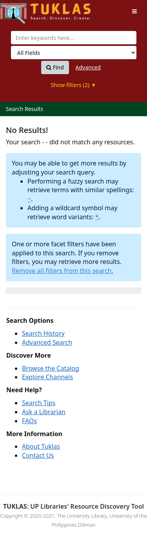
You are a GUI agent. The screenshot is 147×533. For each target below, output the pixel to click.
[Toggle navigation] (134, 11)
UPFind (19, 10)
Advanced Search (47, 342)
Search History (43, 333)
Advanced (88, 67)
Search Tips (38, 402)
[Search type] (73, 52)
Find (55, 67)
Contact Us (38, 455)
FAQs (29, 421)
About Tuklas (41, 446)
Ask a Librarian (43, 411)
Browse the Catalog (50, 368)
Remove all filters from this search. (62, 270)
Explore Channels (47, 377)
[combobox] (73, 37)
